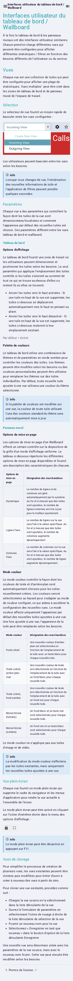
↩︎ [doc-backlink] (36, 970)
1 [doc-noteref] (41, 85)
